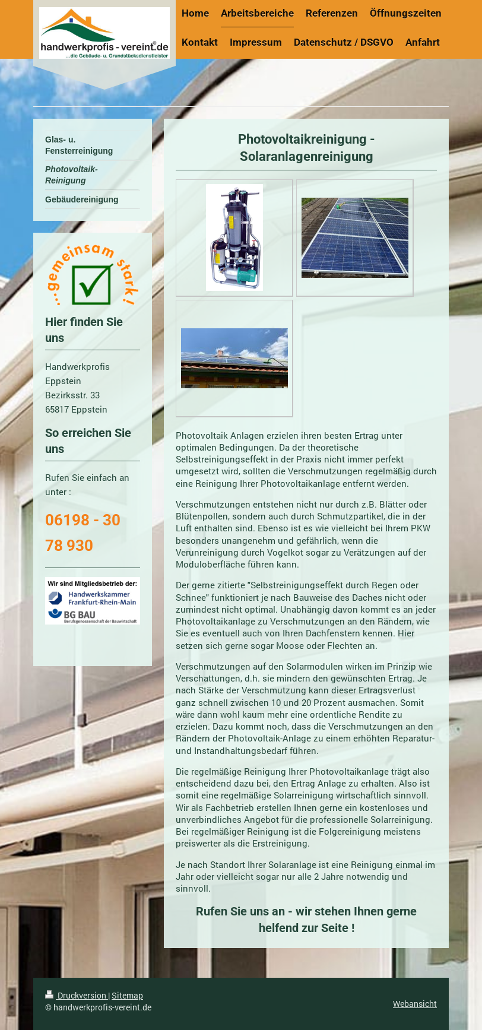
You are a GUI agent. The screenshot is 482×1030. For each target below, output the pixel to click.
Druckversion (76, 995)
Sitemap (127, 995)
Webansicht (415, 1003)
